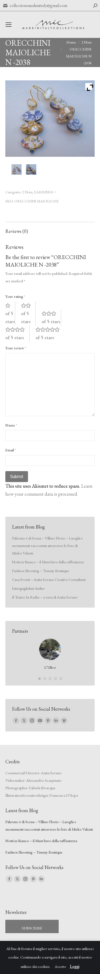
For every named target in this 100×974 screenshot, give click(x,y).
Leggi (74, 966)
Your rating (15, 296)
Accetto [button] (60, 966)
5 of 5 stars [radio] (49, 333)
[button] (39, 678)
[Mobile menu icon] (8, 24)
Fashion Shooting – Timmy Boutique (40, 570)
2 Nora (27, 192)
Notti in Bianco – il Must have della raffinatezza (48, 561)
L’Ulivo (50, 667)
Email (10, 449)
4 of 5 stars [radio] (17, 333)
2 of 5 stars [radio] (28, 313)
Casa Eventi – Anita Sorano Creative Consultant (49, 579)
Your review (15, 347)
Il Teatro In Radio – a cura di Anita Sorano (45, 597)
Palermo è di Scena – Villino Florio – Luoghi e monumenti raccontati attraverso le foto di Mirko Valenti (47, 545)
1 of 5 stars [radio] (10, 313)
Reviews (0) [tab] (16, 231)
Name (11, 425)
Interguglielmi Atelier (28, 588)
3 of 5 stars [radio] (51, 317)
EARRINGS (43, 192)
